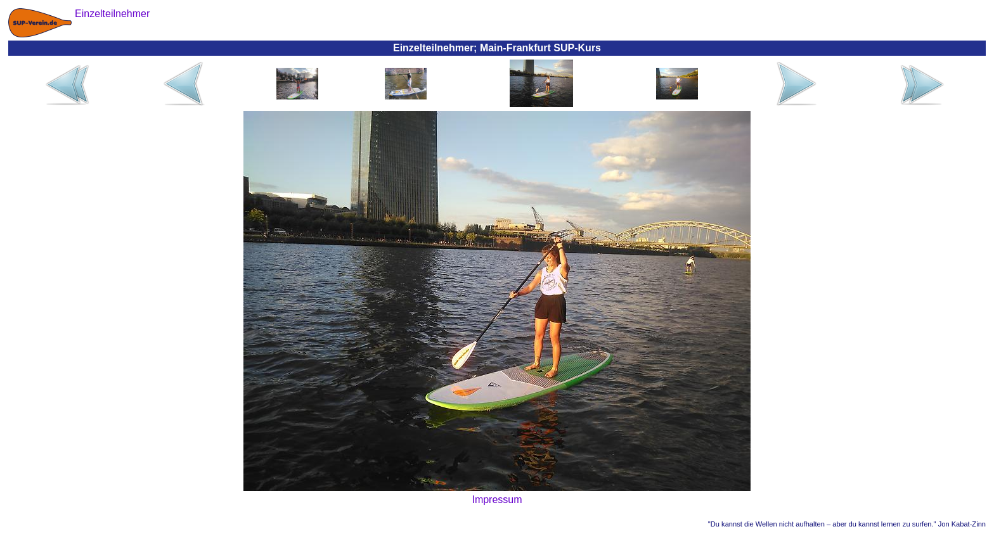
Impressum (497, 499)
